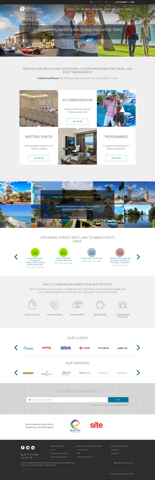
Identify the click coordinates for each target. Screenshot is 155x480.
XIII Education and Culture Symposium (63, 259)
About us (129, 9)
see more (39, 158)
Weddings (85, 9)
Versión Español (98, 2)
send (118, 400)
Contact (109, 2)
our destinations (77, 217)
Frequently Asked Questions (59, 453)
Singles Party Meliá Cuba (91, 258)
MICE (78, 453)
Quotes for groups (82, 450)
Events (120, 9)
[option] (35, 258)
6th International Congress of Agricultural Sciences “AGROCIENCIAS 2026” (35, 261)
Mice (77, 9)
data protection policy (122, 405)
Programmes (97, 9)
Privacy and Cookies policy (58, 457)
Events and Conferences (84, 457)
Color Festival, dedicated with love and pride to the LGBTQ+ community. (120, 260)
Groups (70, 9)
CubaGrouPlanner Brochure (124, 463)
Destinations (110, 9)
